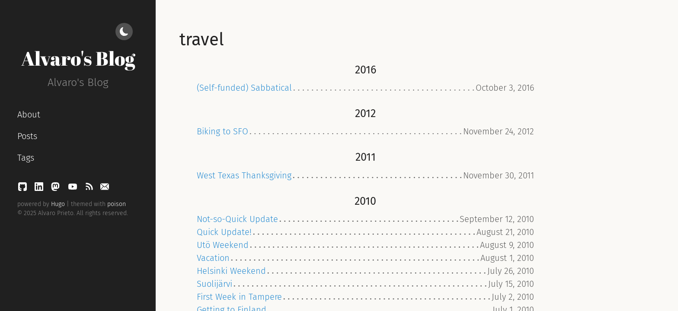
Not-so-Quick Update (237, 219)
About (28, 114)
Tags (25, 157)
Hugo (58, 204)
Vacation (213, 258)
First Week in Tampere (239, 297)
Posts (27, 136)
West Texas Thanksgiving (244, 175)
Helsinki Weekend (231, 271)
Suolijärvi (214, 284)
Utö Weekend (223, 245)
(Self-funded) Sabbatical (244, 88)
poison (116, 204)
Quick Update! (224, 232)
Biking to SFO (222, 131)
